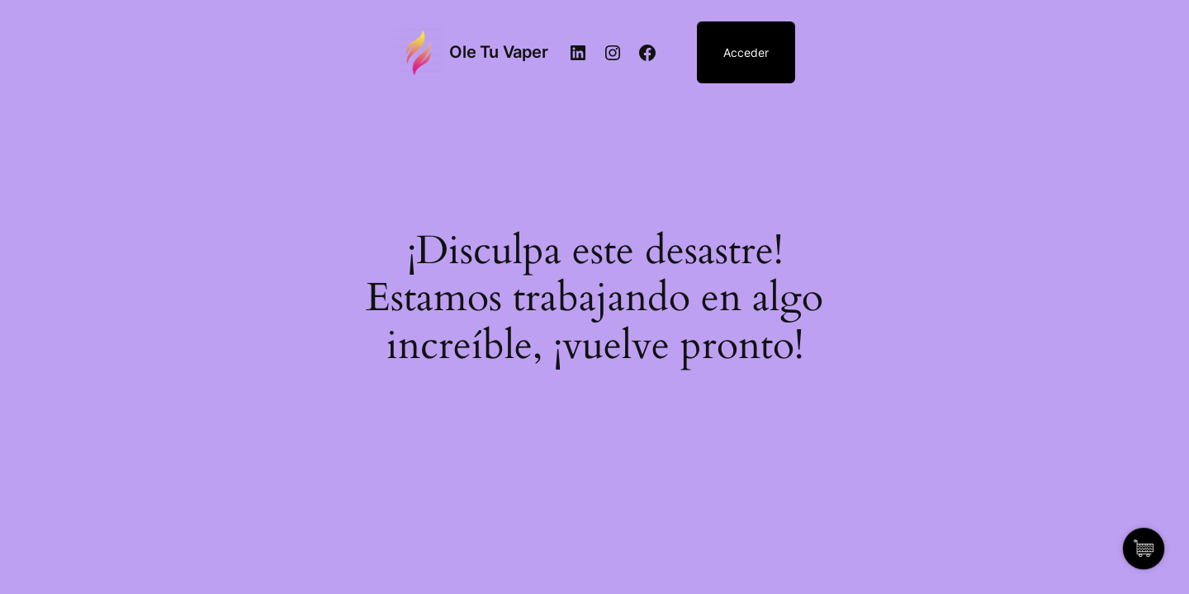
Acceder (746, 52)
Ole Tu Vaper (498, 52)
